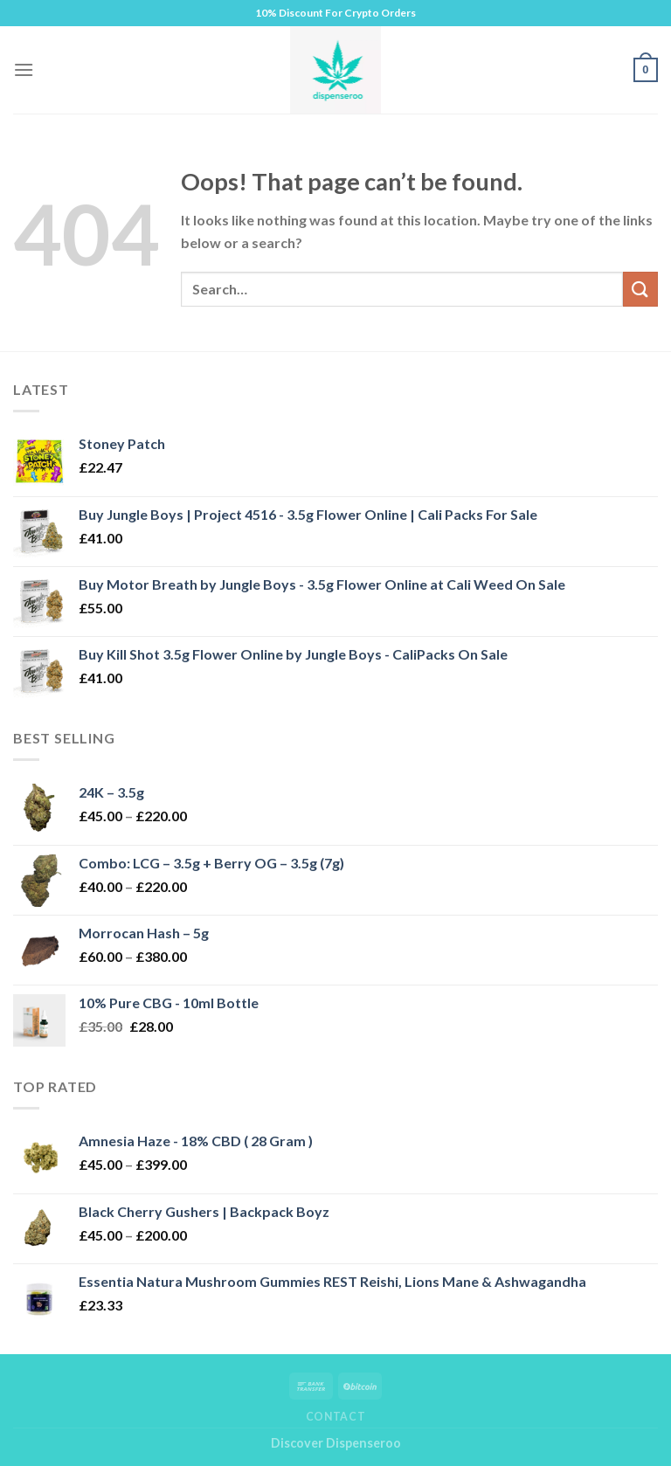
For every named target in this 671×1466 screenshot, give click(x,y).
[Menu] (23, 69)
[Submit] (640, 289)
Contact (335, 1416)
